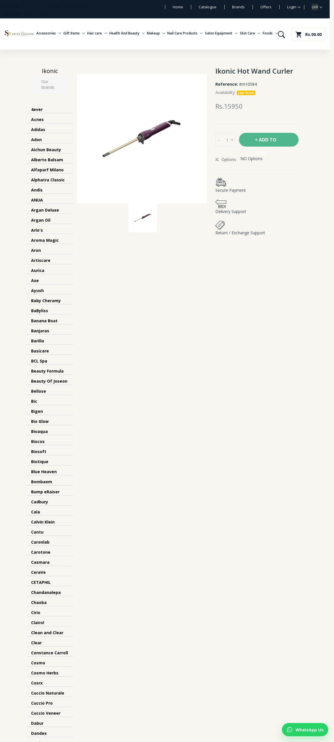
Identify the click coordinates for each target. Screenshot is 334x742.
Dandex (39, 733)
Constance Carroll (49, 652)
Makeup (156, 33)
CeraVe (38, 572)
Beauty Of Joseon (49, 381)
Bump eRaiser (45, 491)
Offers (266, 6)
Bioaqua (39, 431)
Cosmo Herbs (44, 673)
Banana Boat (44, 320)
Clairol (37, 622)
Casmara (40, 562)
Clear (36, 642)
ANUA (37, 200)
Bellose (38, 391)
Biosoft (38, 451)
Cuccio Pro (42, 703)
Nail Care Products (185, 33)
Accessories (48, 33)
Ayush (37, 290)
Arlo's (37, 230)
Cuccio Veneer (45, 713)
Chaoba (39, 602)
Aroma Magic (45, 240)
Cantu (37, 532)
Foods (270, 33)
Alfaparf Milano (47, 169)
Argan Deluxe (45, 210)
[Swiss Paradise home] (19, 33)
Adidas (38, 129)
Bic (34, 401)
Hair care (97, 33)
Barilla (37, 341)
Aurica (37, 270)
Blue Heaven (44, 471)
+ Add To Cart (265, 142)
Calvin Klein (43, 522)
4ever (37, 109)
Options (225, 159)
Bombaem (41, 481)
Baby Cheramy (46, 300)
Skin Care (250, 33)
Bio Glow (40, 421)
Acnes (37, 119)
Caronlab (40, 542)
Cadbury (39, 502)
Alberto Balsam (47, 159)
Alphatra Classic (48, 180)
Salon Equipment (221, 33)
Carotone (40, 552)
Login (291, 6)
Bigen (37, 411)
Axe (35, 280)
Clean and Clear (47, 632)
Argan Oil (40, 220)
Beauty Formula (47, 371)
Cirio (35, 612)
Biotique (39, 461)
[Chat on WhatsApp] (305, 729)
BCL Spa (39, 361)
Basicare (40, 351)
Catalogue (208, 6)
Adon (36, 139)
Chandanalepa (46, 592)
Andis (37, 190)
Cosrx (37, 683)
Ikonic (50, 71)
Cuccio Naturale (47, 693)
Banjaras (40, 330)
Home (178, 6)
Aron (36, 250)
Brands (238, 6)
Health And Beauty (127, 33)
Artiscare (40, 260)
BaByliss (39, 310)
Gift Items (74, 33)
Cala (35, 512)
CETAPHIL (41, 582)
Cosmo (38, 663)
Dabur (37, 723)
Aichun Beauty (46, 149)
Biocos (38, 441)
